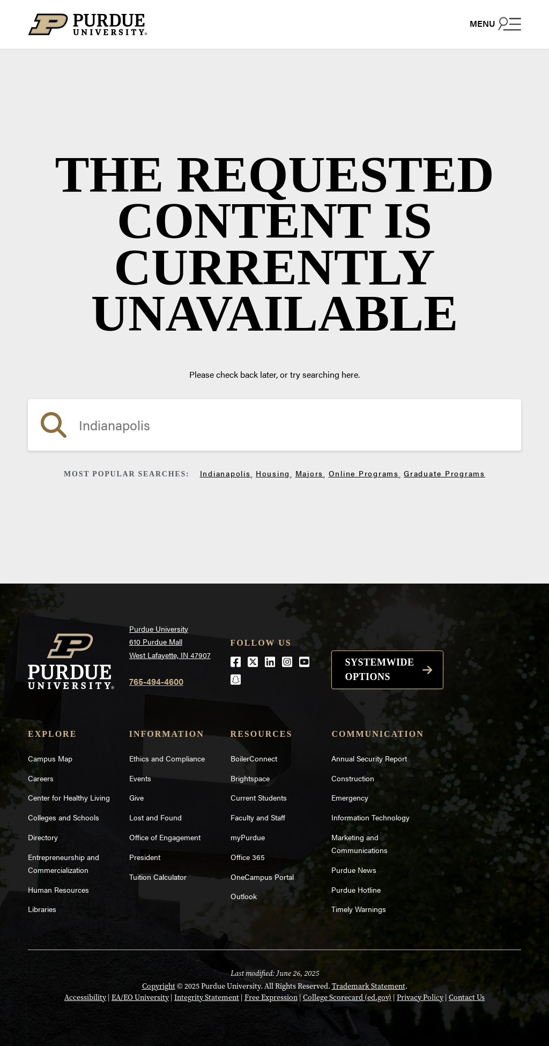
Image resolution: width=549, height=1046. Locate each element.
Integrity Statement (206, 997)
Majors (309, 473)
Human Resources (58, 889)
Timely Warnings (358, 908)
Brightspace (250, 778)
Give (136, 797)
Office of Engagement (165, 837)
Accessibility (85, 997)
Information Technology (370, 817)
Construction (352, 778)
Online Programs (364, 473)
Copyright (158, 986)
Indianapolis (225, 473)
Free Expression (271, 997)
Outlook (244, 896)
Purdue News (353, 869)
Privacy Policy (420, 997)
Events (140, 778)
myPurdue (248, 837)
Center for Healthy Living (69, 797)
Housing (273, 473)
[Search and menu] (495, 23)
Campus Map (50, 758)
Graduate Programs (444, 473)
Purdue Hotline (356, 889)
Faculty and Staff (258, 817)
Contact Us (467, 997)
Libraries (42, 908)
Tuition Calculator (158, 876)
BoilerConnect (254, 758)
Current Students (259, 797)
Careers (41, 778)
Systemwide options (379, 669)
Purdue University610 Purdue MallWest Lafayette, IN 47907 (170, 641)
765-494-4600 (156, 681)
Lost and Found (155, 817)
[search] (274, 425)
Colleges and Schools (63, 817)
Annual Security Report (369, 758)
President (144, 856)
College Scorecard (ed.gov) (347, 997)
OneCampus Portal (262, 876)
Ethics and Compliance (167, 758)
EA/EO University (140, 997)
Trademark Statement (368, 986)
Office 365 (248, 856)
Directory (43, 837)
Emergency (349, 797)
